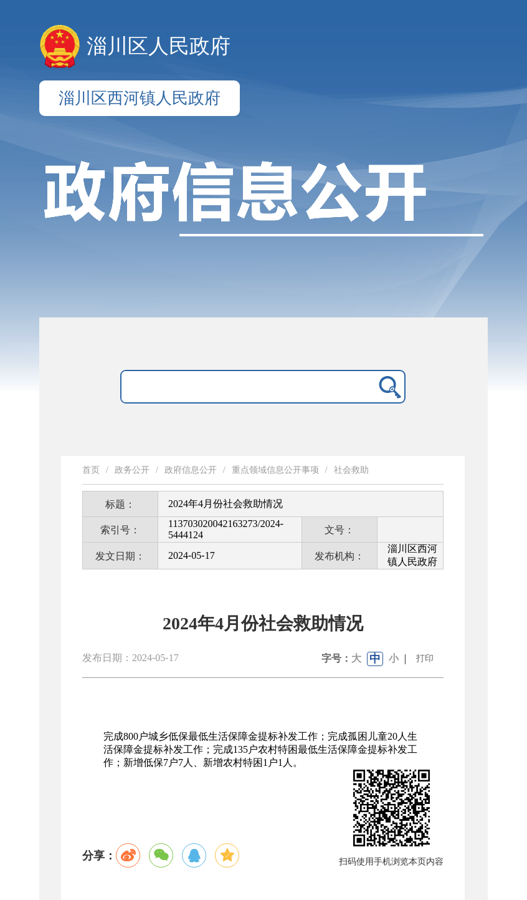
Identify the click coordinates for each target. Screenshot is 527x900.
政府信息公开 (190, 470)
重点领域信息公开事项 (275, 470)
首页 (91, 470)
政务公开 (132, 470)
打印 (425, 658)
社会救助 (351, 470)
